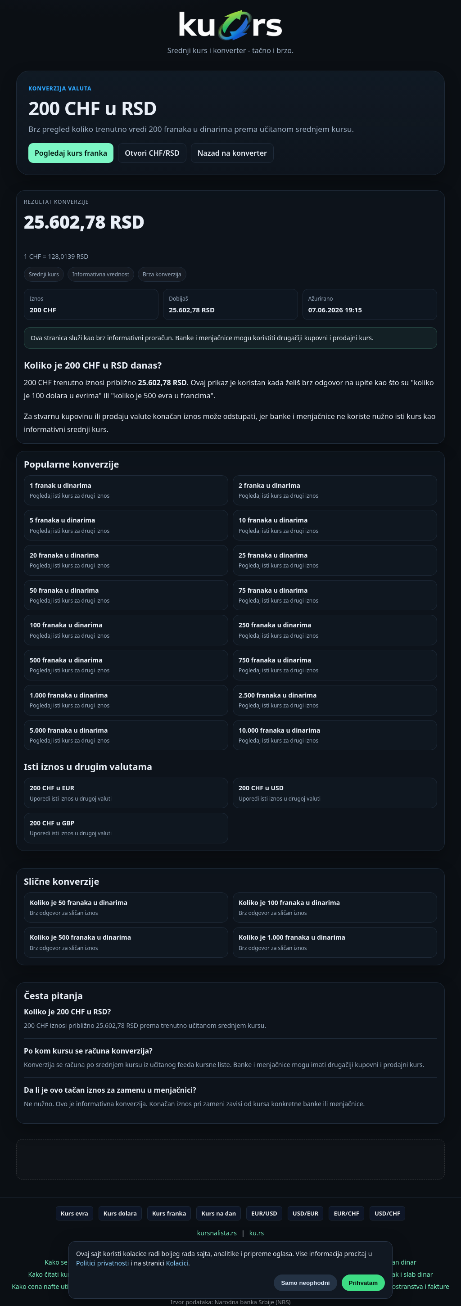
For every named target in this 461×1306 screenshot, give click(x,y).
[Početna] (230, 25)
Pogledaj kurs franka (71, 153)
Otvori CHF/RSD (152, 153)
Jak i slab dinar (411, 1274)
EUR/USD (264, 1213)
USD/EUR (306, 1213)
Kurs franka (169, 1213)
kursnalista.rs (217, 1233)
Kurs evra (74, 1213)
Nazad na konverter (232, 153)
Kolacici (177, 1263)
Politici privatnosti (102, 1263)
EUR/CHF (346, 1213)
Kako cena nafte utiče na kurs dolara (65, 1286)
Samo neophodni (305, 1282)
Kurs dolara (120, 1213)
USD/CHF (387, 1213)
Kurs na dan (218, 1213)
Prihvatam (363, 1282)
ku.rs (256, 1233)
